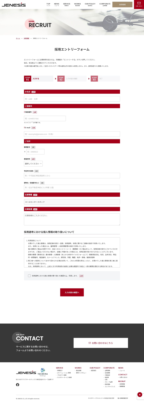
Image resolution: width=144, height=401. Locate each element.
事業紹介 (59, 370)
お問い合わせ (123, 377)
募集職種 (122, 386)
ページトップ (139, 394)
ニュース (122, 370)
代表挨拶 (107, 375)
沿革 (106, 380)
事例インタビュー (81, 373)
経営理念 (93, 370)
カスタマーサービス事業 (64, 377)
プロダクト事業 (61, 375)
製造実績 (78, 370)
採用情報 (122, 4)
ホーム (18, 38)
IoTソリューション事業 (64, 373)
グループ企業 (108, 382)
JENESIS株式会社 (14, 5)
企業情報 (107, 370)
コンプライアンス (110, 386)
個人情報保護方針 (123, 398)
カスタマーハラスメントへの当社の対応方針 (101, 398)
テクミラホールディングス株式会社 (43, 372)
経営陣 (107, 377)
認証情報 (107, 384)
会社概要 (107, 373)
